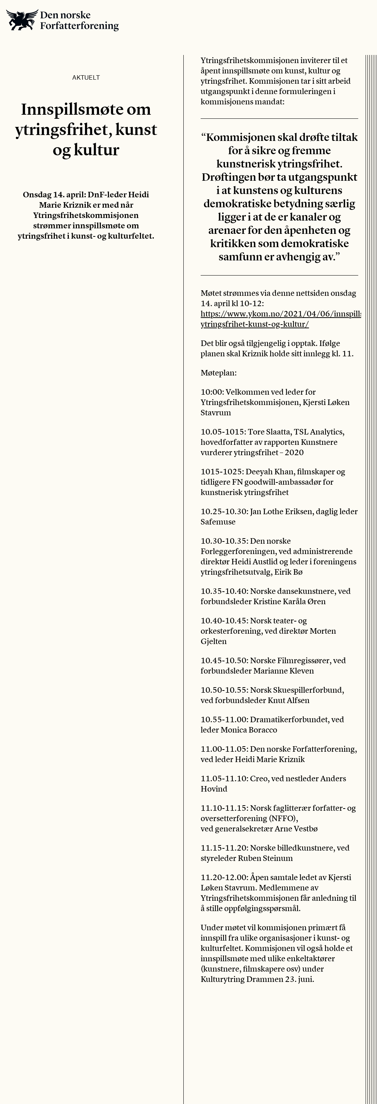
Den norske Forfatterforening (62, 20)
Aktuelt (86, 77)
